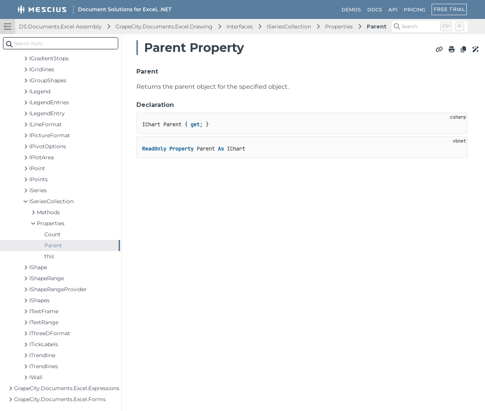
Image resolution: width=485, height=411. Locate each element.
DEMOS (351, 9)
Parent (376, 26)
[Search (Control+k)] (430, 26)
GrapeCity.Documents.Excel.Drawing (164, 26)
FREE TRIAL (449, 9)
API (392, 9)
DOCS (374, 9)
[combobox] (60, 43)
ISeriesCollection (289, 26)
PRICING (415, 9)
